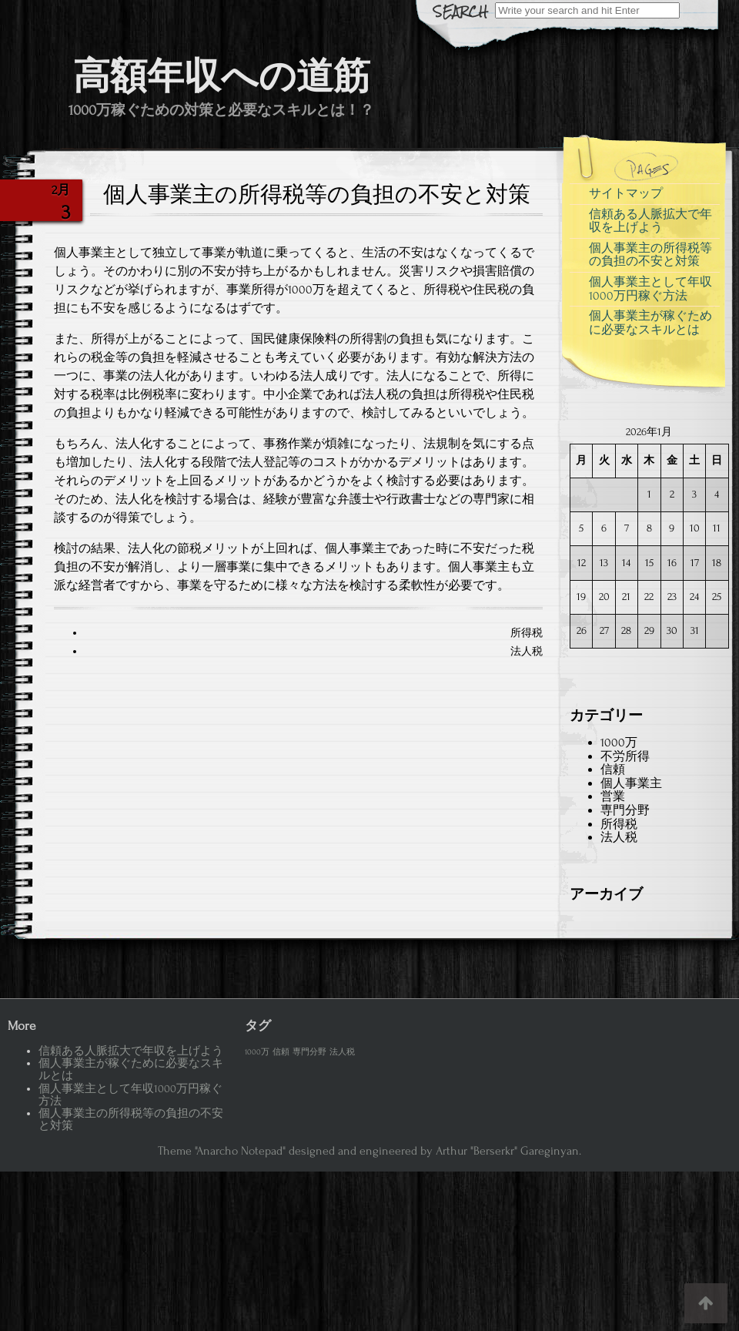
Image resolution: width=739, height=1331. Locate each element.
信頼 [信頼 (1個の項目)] (281, 1052)
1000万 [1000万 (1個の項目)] (257, 1052)
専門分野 (625, 810)
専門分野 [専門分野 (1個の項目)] (309, 1052)
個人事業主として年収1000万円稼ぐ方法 (650, 289)
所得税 (526, 633)
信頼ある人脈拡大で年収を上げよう (650, 221)
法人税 (526, 651)
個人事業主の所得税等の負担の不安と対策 (650, 255)
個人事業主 (631, 783)
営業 (612, 796)
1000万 (618, 742)
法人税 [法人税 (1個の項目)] (342, 1052)
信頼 (612, 769)
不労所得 (625, 756)
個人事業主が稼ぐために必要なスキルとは (650, 323)
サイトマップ (626, 193)
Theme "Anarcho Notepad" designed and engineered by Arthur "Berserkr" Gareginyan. (369, 1151)
